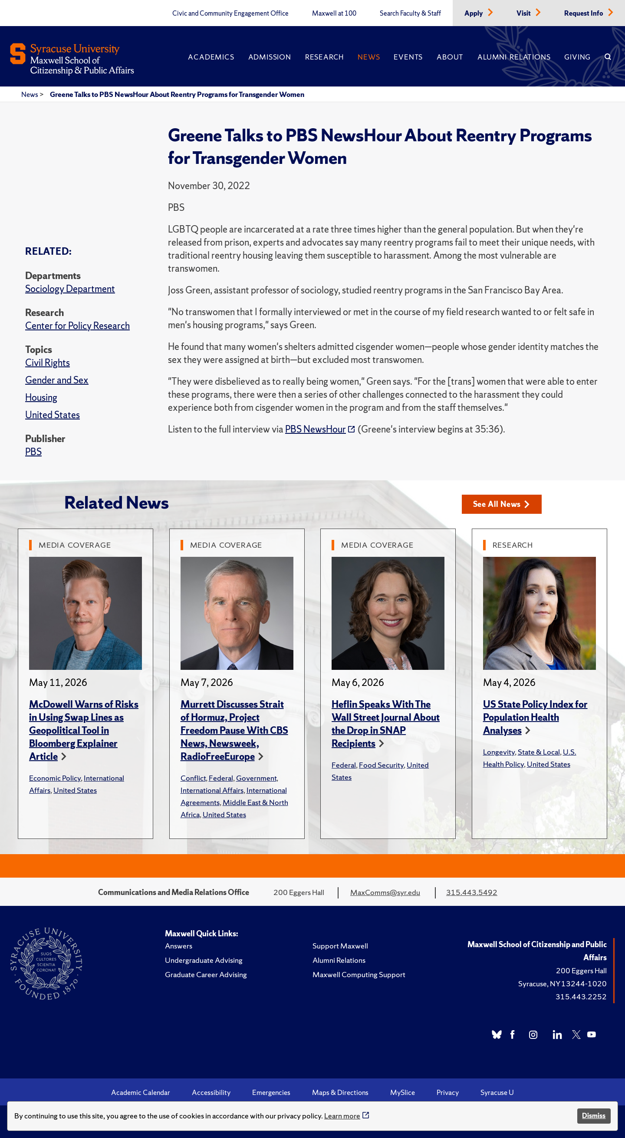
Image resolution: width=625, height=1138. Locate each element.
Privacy (448, 1092)
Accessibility (211, 1092)
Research (324, 57)
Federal (221, 778)
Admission (269, 57)
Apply (474, 13)
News (369, 57)
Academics (211, 57)
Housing (41, 397)
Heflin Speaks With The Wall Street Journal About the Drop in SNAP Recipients (386, 724)
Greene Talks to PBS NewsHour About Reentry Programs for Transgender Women (177, 94)
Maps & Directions (340, 1092)
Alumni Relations (513, 57)
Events (408, 57)
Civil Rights (47, 362)
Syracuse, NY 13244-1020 (562, 983)
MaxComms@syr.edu (385, 892)
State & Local (539, 752)
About (450, 57)
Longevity (499, 752)
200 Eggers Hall (581, 970)
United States (52, 415)
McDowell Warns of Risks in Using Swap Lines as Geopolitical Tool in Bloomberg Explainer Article (83, 730)
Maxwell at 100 (334, 13)
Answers (178, 946)
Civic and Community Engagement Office (230, 13)
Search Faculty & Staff (410, 13)
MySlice (402, 1092)
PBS (33, 452)
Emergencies (271, 1092)
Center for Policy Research (77, 325)
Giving (577, 57)
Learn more (342, 1116)
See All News (501, 504)
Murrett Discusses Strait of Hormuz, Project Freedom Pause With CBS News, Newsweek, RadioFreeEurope (234, 730)
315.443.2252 (581, 997)
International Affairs (212, 790)
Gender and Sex (57, 380)
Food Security (381, 765)
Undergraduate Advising (204, 960)
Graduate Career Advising (206, 974)
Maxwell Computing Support (358, 974)
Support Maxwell (340, 946)
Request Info (584, 13)
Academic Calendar (140, 1092)
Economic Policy (55, 778)
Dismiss (593, 1115)
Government (256, 778)
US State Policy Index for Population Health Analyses (535, 717)
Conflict (193, 778)
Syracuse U (497, 1092)
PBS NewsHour (315, 429)
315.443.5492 (471, 892)
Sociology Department (70, 289)
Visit (524, 13)
